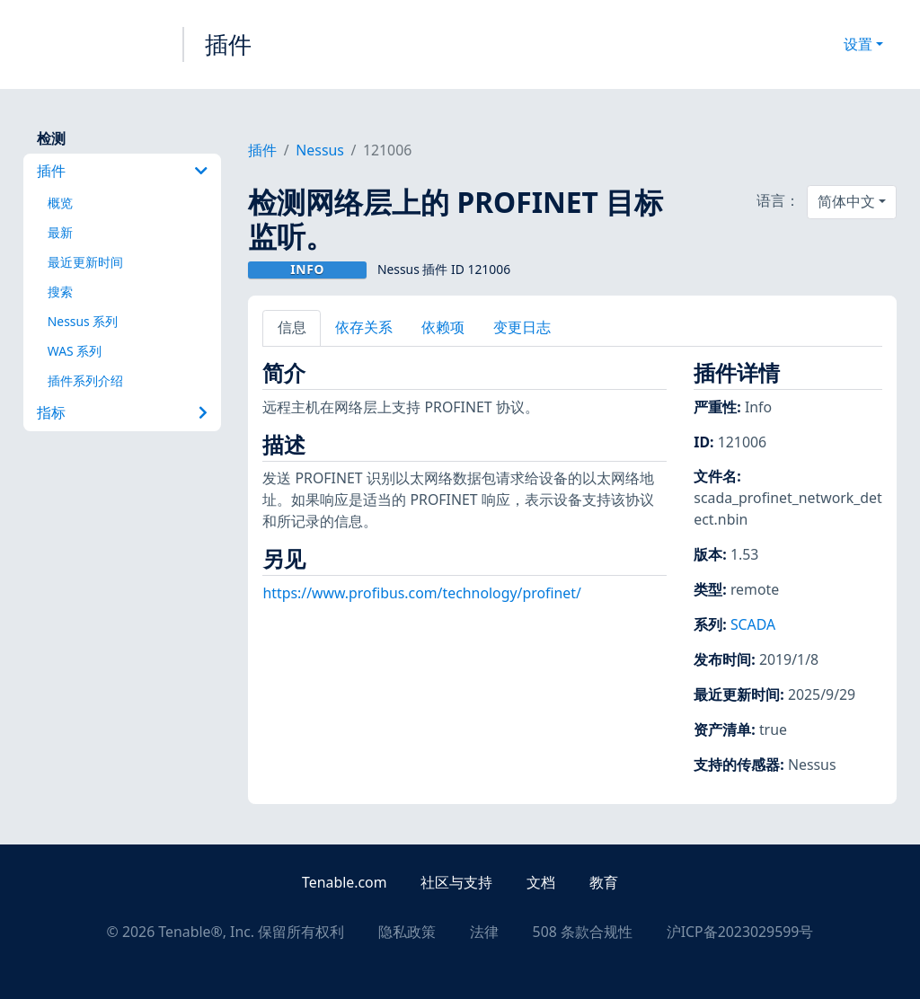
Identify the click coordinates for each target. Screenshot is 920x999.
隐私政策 (407, 932)
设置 (858, 44)
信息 (292, 327)
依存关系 (364, 327)
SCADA (752, 624)
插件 (228, 44)
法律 (484, 932)
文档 (540, 882)
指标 (122, 412)
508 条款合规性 (582, 932)
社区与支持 (456, 882)
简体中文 (846, 201)
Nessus (320, 150)
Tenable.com (344, 882)
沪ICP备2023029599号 (740, 932)
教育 (603, 882)
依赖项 (442, 327)
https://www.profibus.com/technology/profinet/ (421, 593)
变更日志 (522, 327)
